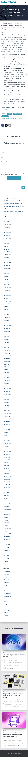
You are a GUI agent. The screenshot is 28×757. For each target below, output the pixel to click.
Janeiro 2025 (7, 257)
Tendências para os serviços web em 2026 (14, 211)
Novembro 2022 (7, 325)
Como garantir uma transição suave (12, 198)
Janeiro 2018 (7, 473)
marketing (3, 121)
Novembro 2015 (7, 536)
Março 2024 (7, 284)
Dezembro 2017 (7, 476)
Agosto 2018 (7, 459)
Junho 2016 (6, 520)
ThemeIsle (18, 753)
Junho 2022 (6, 339)
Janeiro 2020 (7, 416)
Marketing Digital (17, 113)
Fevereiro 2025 (7, 254)
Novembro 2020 (7, 388)
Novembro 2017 (7, 479)
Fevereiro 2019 (7, 443)
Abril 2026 (6, 219)
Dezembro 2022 (7, 323)
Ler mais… (12, 668)
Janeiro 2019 (7, 446)
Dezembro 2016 (7, 509)
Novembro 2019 (7, 421)
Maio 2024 (6, 279)
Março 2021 (7, 377)
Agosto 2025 (7, 241)
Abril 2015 (6, 547)
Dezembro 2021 (7, 356)
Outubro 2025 (7, 235)
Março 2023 (7, 314)
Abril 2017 (6, 498)
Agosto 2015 (7, 544)
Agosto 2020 (7, 397)
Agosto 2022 (7, 334)
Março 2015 (7, 550)
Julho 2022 (6, 336)
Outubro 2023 (7, 298)
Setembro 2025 (7, 238)
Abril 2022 (6, 345)
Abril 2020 (6, 408)
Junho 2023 (6, 306)
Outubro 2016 (7, 514)
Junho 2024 (6, 276)
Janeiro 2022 (7, 353)
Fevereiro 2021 (7, 380)
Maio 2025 (6, 246)
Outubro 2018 (7, 454)
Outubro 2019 (7, 424)
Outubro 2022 (7, 328)
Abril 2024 (6, 282)
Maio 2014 (6, 555)
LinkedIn (6, 588)
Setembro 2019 (7, 427)
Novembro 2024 (7, 262)
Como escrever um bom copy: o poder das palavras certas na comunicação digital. (13, 734)
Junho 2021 (6, 369)
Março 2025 (7, 251)
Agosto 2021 (7, 364)
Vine (5, 607)
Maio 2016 (6, 522)
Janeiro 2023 (7, 320)
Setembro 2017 (7, 484)
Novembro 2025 (7, 232)
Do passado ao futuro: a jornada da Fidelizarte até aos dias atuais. (13, 695)
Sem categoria (7, 596)
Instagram (6, 582)
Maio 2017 (6, 495)
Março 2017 (7, 501)
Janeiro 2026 (7, 227)
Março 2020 (7, 410)
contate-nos (4, 109)
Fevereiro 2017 (7, 503)
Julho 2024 (6, 273)
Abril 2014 (6, 558)
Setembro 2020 (7, 394)
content (7, 118)
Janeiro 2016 (7, 531)
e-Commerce (7, 571)
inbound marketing (14, 118)
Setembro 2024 (7, 268)
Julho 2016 (6, 517)
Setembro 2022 (7, 331)
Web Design (6, 610)
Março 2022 (7, 347)
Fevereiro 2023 (7, 317)
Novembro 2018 (7, 451)
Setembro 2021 (7, 361)
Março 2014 (7, 561)
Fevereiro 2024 (7, 287)
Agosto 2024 (7, 271)
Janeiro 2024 (7, 290)
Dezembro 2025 (7, 230)
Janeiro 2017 (7, 506)
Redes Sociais (5, 116)
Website (6, 612)
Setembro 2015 (7, 542)
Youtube (6, 615)
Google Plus (7, 579)
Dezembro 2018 (7, 449)
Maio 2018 (6, 465)
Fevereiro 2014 (7, 564)
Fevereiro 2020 (7, 413)
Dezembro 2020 (7, 386)
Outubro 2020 (7, 391)
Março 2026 (7, 221)
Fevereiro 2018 (7, 470)
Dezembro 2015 (7, 533)
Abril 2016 (6, 525)
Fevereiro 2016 (7, 528)
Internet (9, 113)
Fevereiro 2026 (7, 224)
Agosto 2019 (7, 429)
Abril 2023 (6, 312)
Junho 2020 (6, 402)
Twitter (5, 604)
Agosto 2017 (7, 487)
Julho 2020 (6, 399)
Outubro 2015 (7, 539)
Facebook (6, 574)
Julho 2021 (6, 366)
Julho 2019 (6, 432)
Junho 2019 (6, 435)
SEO (5, 599)
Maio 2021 (6, 372)
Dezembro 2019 (7, 418)
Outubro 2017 (7, 481)
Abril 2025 (6, 249)
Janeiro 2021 (7, 383)
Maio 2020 (6, 405)
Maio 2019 (6, 438)
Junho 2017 (6, 492)
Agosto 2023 (7, 304)
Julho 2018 (6, 462)
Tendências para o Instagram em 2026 (13, 203)
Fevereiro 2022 (7, 350)
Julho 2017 (6, 490)
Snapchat (6, 601)
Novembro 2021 (7, 358)
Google (5, 577)
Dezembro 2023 (7, 293)
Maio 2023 (6, 309)
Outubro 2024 (7, 265)
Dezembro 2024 (7, 260)
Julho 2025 (6, 243)
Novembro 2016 (7, 512)
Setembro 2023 (7, 301)
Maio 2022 (6, 342)
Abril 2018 (6, 468)
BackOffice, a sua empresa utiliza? (12, 200)
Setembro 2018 (7, 457)
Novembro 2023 (7, 295)
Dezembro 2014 (7, 553)
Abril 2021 (6, 375)
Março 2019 (7, 440)
